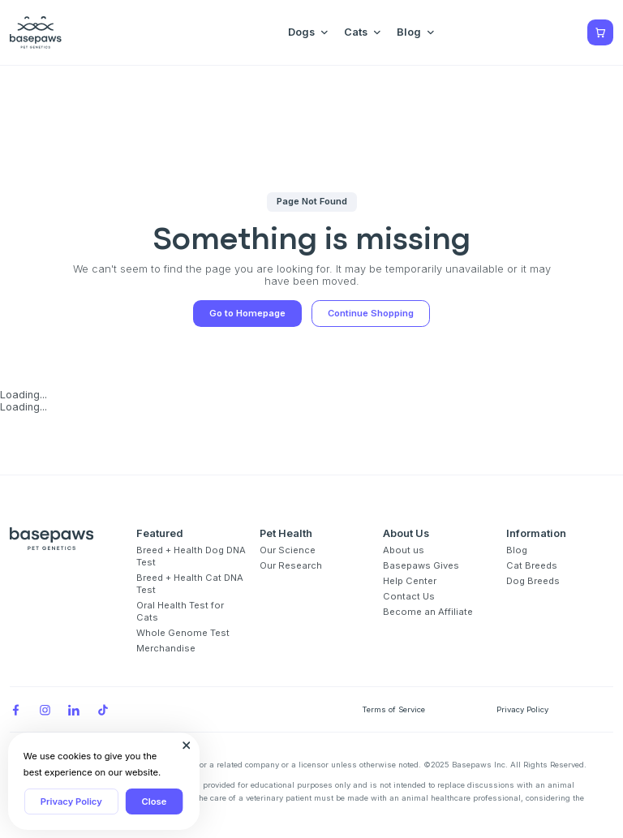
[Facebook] (15, 709)
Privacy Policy (71, 801)
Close (154, 801)
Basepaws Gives (421, 565)
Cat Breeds (531, 565)
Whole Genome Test (183, 632)
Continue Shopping (371, 313)
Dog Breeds (533, 581)
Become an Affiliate (428, 611)
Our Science (288, 550)
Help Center (409, 581)
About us (403, 550)
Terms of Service (393, 709)
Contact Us (409, 596)
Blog (516, 550)
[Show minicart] (600, 32)
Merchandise (165, 648)
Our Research (291, 565)
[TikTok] (103, 709)
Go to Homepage (247, 313)
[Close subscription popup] (187, 745)
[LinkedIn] (73, 709)
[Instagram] (44, 709)
